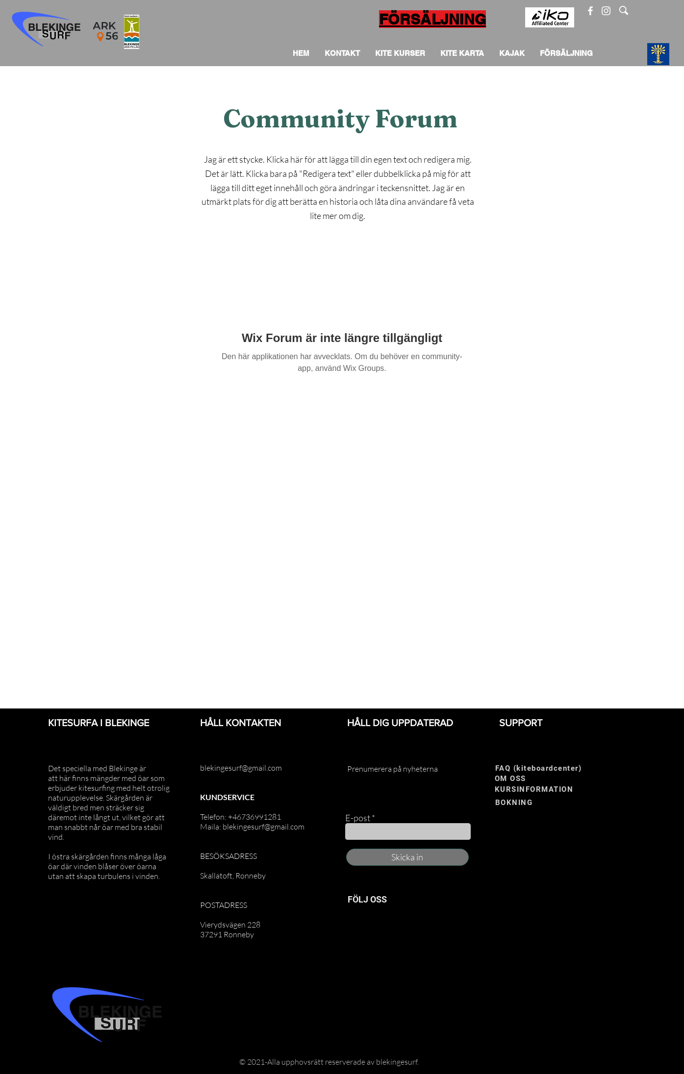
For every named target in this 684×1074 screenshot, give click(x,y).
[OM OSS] (526, 779)
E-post (357, 817)
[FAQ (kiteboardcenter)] (541, 768)
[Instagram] (606, 11)
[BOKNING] (527, 803)
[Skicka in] (407, 857)
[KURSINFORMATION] (544, 789)
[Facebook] (590, 11)
